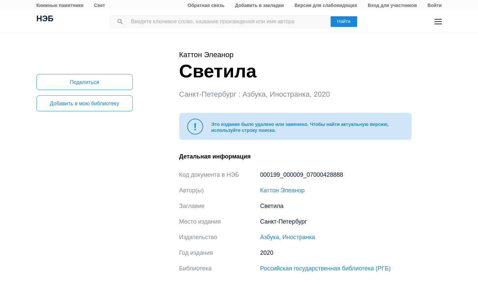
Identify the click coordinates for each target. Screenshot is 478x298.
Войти (435, 5)
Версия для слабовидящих (325, 5)
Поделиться (84, 82)
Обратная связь (206, 5)
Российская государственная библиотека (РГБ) (325, 268)
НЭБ (45, 19)
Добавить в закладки (259, 5)
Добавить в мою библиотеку (84, 103)
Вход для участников (392, 5)
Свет (99, 5)
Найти (344, 21)
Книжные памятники (60, 5)
